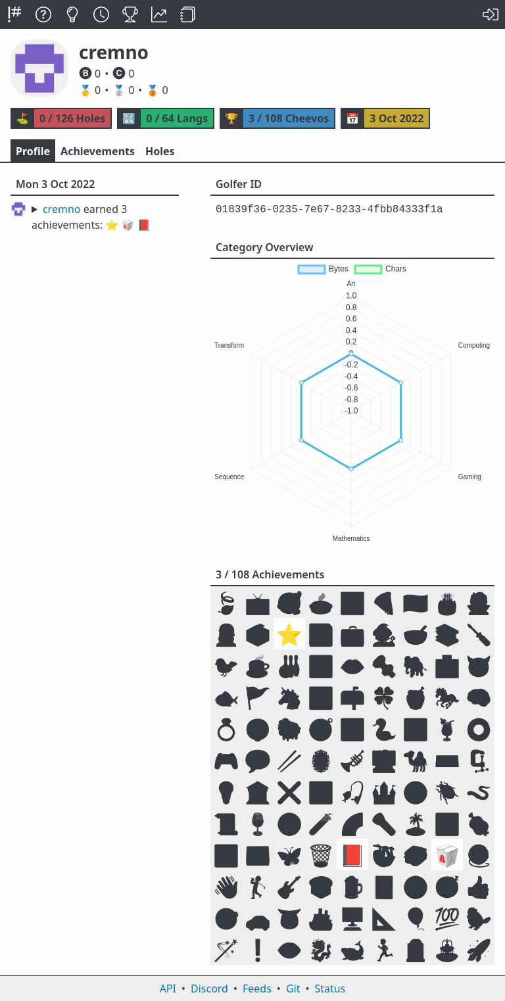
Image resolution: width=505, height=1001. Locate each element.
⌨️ (447, 760)
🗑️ (321, 855)
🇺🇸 (415, 602)
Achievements (97, 151)
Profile (33, 151)
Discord (209, 988)
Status (329, 988)
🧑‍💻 (384, 760)
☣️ (289, 823)
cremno (62, 209)
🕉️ (226, 855)
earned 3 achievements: (91, 217)
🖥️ (352, 918)
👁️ (289, 949)
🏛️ (258, 792)
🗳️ (258, 634)
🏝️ (415, 823)
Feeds (257, 988)
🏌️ (258, 886)
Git (293, 988)
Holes (160, 151)
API (168, 988)
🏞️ (321, 697)
